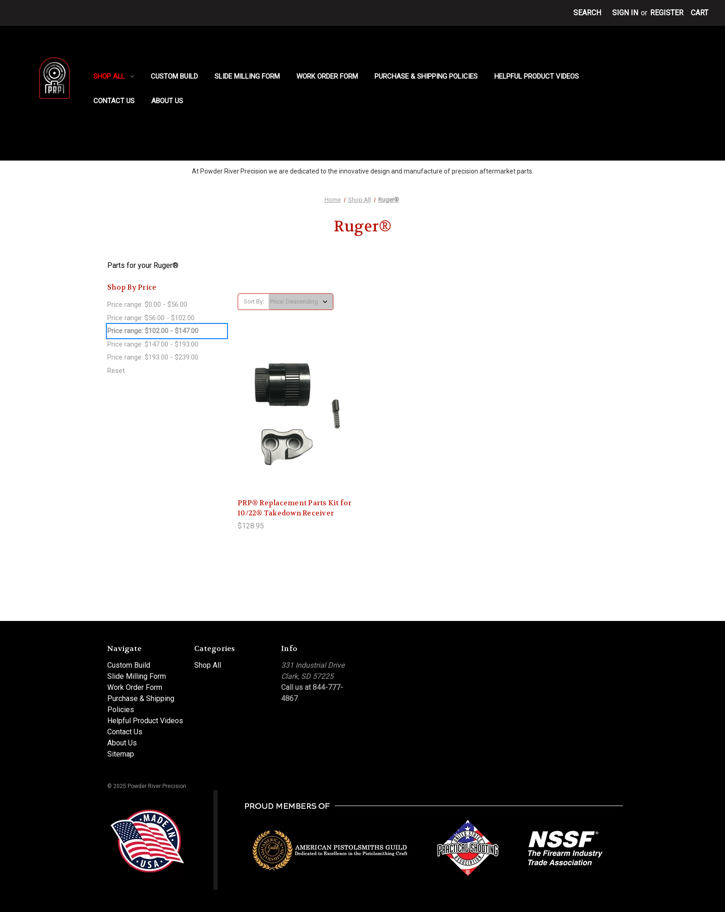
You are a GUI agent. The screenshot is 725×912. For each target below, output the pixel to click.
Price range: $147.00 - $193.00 (152, 344)
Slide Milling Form (247, 76)
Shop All (113, 76)
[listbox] (301, 302)
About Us (167, 101)
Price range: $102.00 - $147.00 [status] (152, 331)
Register (666, 12)
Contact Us (114, 101)
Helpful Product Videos (536, 76)
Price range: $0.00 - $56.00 (147, 304)
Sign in (625, 12)
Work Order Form (327, 76)
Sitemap (120, 754)
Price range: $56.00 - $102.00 (151, 318)
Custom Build (174, 76)
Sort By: (254, 301)
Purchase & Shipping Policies (426, 76)
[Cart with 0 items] (699, 13)
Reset (116, 370)
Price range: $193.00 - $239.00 (152, 357)
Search (587, 12)
